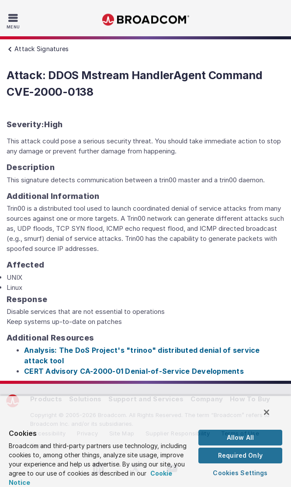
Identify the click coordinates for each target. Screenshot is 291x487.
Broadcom (145, 19)
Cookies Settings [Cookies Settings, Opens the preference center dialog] (240, 473)
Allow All (240, 437)
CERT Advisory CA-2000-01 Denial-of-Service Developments (134, 371)
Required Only (240, 455)
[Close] (266, 412)
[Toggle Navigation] (14, 21)
